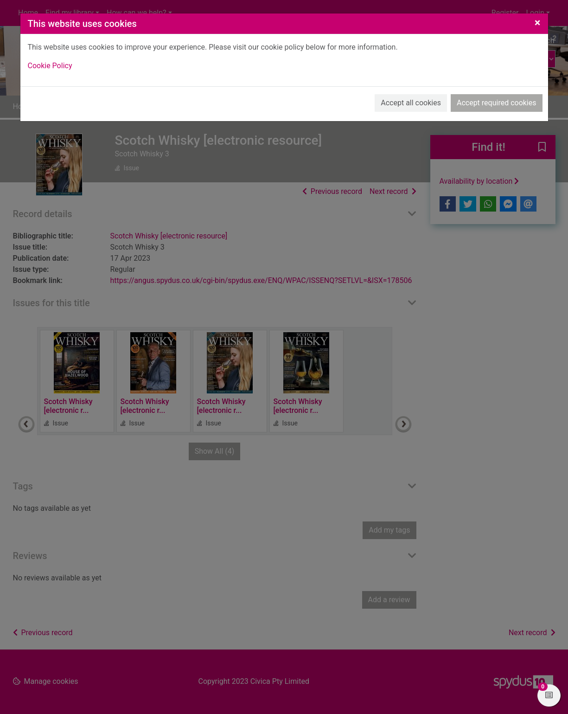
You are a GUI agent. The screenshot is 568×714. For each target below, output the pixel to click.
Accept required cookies (496, 102)
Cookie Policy (50, 65)
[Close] (537, 23)
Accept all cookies (411, 102)
